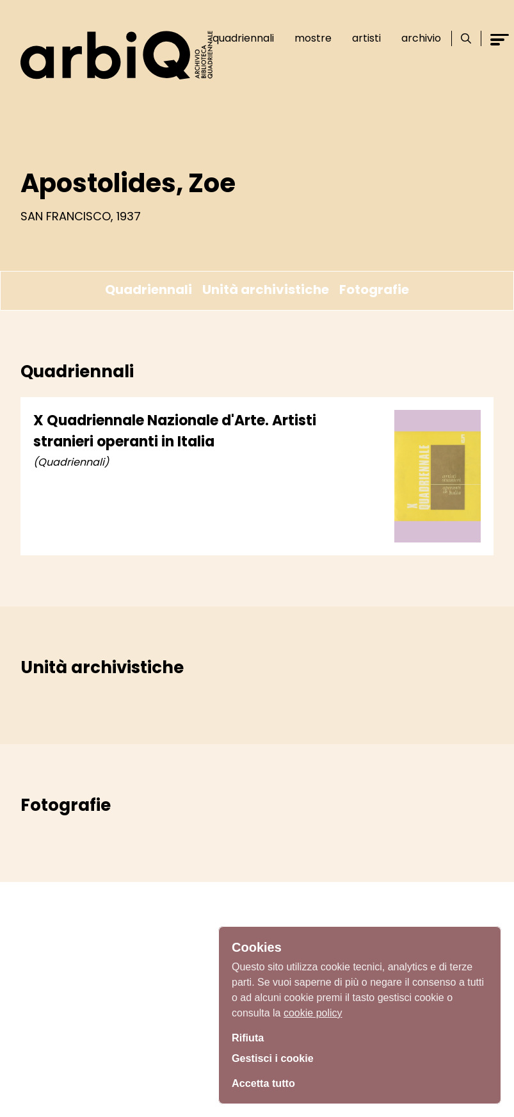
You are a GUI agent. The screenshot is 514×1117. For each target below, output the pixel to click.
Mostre (313, 38)
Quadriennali (243, 38)
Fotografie (374, 289)
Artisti (366, 38)
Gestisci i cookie (277, 1058)
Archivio (421, 38)
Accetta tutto (267, 1081)
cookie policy (313, 1009)
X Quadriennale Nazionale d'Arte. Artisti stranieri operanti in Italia (174, 431)
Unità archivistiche (265, 289)
